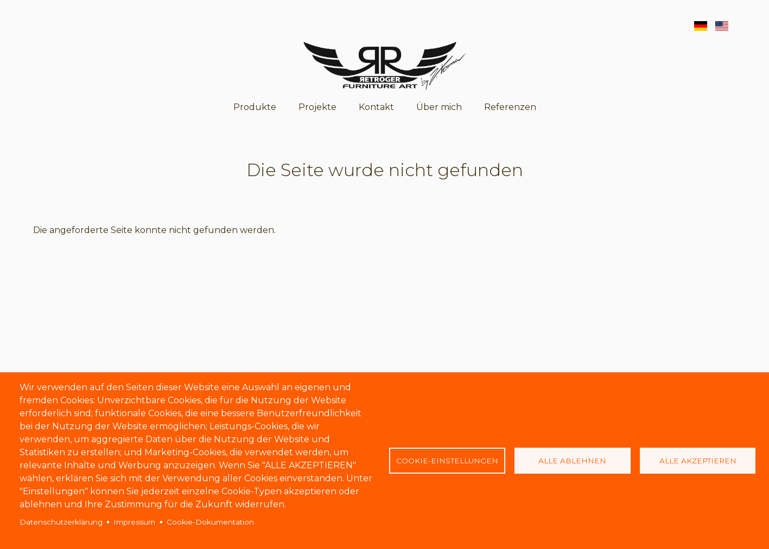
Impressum (134, 522)
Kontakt (376, 107)
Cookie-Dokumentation (210, 522)
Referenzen (510, 107)
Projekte (317, 107)
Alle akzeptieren (697, 460)
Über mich (439, 107)
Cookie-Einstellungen (447, 460)
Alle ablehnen (572, 460)
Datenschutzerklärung (61, 522)
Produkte (254, 107)
